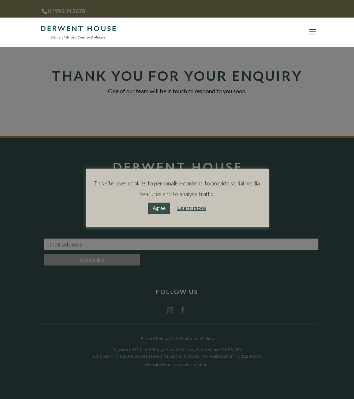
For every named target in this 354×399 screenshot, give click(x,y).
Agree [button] (159, 208)
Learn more (191, 207)
